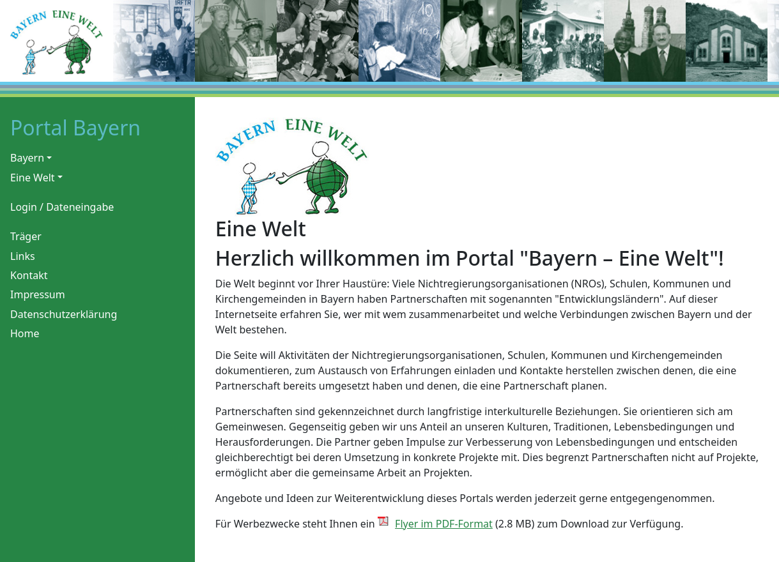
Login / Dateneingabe (62, 207)
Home (25, 333)
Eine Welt (32, 178)
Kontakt (29, 275)
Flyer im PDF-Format (444, 524)
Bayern (27, 158)
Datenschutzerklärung (63, 314)
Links (22, 256)
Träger (26, 236)
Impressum (37, 294)
